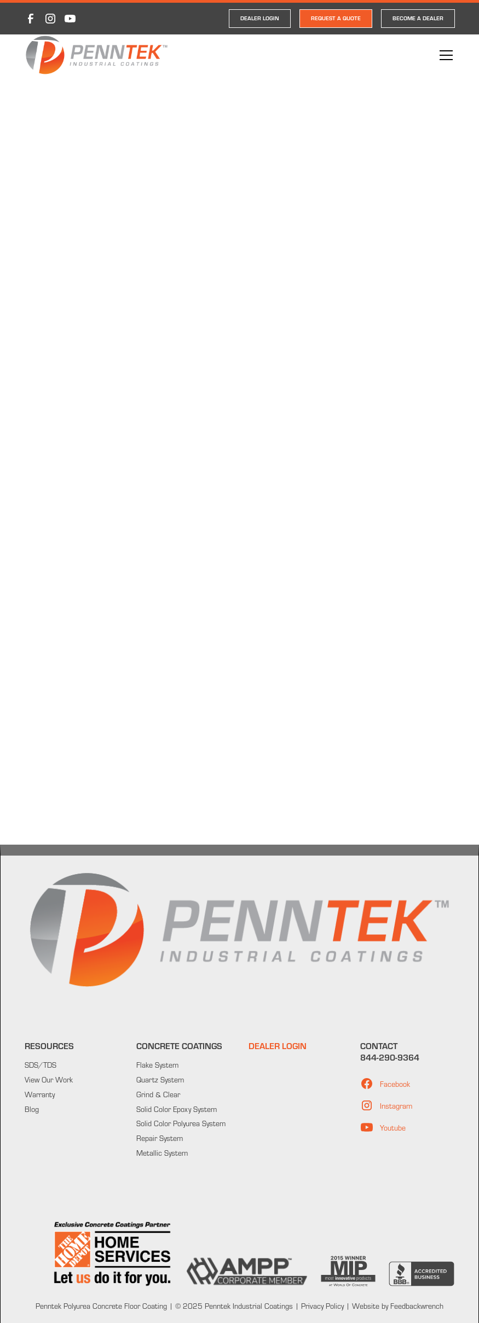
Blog (32, 1109)
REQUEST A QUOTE (336, 18)
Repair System (159, 1138)
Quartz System (160, 1079)
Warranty (40, 1094)
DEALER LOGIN (259, 18)
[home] (96, 55)
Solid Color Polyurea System (181, 1123)
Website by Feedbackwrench (397, 1306)
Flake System (157, 1064)
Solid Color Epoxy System (176, 1109)
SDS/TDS (40, 1064)
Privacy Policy (321, 1306)
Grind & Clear (158, 1094)
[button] (444, 55)
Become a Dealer (418, 18)
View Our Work (49, 1079)
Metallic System (162, 1153)
